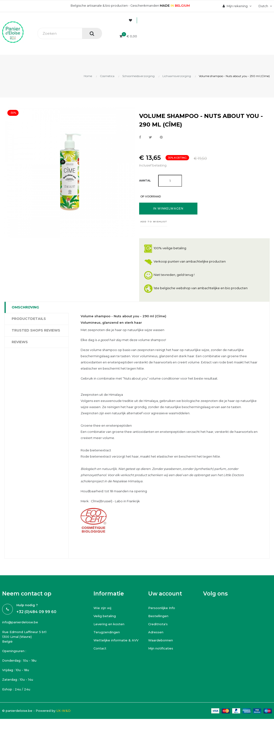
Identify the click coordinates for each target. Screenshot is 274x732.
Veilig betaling (104, 616)
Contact (99, 648)
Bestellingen (158, 616)
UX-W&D (63, 710)
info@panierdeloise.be (20, 622)
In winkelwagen (168, 208)
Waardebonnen (160, 640)
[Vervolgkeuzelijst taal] (264, 6)
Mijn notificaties (160, 648)
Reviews (20, 342)
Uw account (165, 593)
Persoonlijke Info (161, 608)
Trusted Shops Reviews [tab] (36, 330)
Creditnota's (158, 624)
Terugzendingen (106, 632)
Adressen (155, 632)
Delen (140, 137)
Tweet (150, 137)
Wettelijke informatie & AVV (115, 640)
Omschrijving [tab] (25, 307)
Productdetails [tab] (29, 319)
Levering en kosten (108, 624)
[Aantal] (170, 181)
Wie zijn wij (102, 608)
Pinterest (161, 137)
